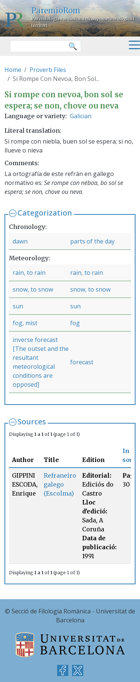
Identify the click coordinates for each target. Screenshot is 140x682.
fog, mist (25, 323)
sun (18, 306)
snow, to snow (33, 289)
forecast (81, 362)
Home (12, 70)
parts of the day (92, 241)
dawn (20, 241)
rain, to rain (29, 272)
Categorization (45, 213)
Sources (32, 422)
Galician (80, 116)
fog (75, 323)
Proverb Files (47, 70)
